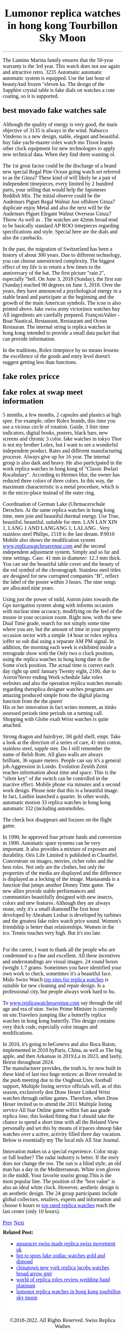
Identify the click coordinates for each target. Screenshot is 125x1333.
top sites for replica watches (74, 979)
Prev (7, 1222)
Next (19, 1222)
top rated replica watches (67, 1205)
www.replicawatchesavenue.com (38, 546)
